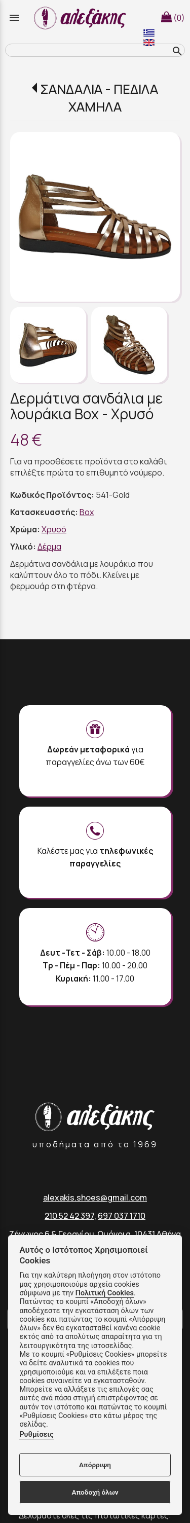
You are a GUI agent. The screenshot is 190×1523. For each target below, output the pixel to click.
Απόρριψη (95, 1465)
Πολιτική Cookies (104, 1293)
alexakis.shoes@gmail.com (95, 1197)
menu (14, 18)
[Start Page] (81, 17)
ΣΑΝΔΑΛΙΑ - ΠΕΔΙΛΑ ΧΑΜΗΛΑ (99, 98)
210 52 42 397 (69, 1215)
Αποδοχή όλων (94, 1492)
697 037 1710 (121, 1215)
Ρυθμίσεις (36, 1434)
